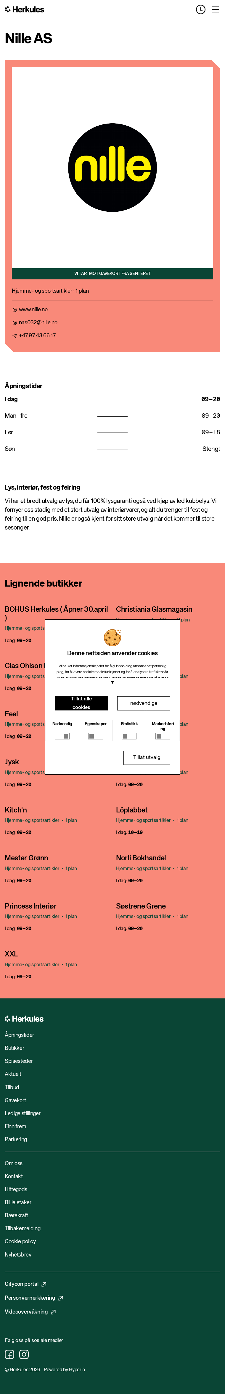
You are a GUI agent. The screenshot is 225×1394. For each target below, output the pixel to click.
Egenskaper (96, 724)
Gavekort (15, 1100)
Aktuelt (13, 1074)
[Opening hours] (203, 9)
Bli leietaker (18, 1202)
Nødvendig (62, 724)
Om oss (13, 1163)
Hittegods (16, 1189)
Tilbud (12, 1087)
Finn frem (15, 1126)
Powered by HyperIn (64, 1370)
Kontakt (14, 1176)
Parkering (16, 1139)
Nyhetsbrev (18, 1255)
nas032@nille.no (38, 323)
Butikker (14, 1048)
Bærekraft (16, 1215)
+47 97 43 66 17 (37, 336)
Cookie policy (20, 1241)
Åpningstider (19, 1035)
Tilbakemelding (22, 1228)
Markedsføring (162, 726)
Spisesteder (19, 1061)
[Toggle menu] (215, 9)
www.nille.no (33, 310)
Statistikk (129, 724)
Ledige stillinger (22, 1113)
